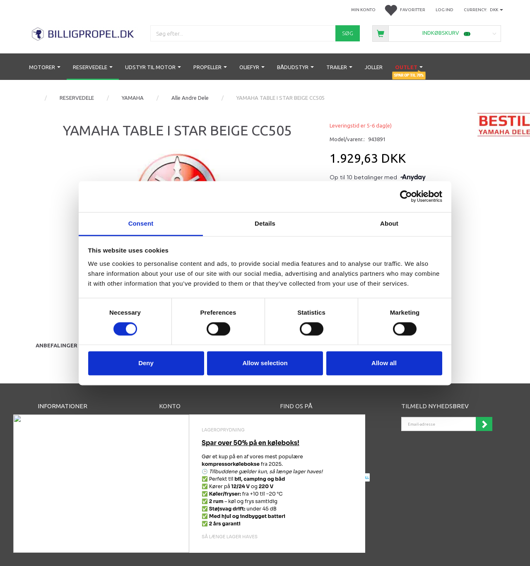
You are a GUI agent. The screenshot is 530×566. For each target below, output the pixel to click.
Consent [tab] (141, 223)
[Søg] (347, 33)
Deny (146, 363)
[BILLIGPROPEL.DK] (83, 33)
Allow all (384, 363)
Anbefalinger (56, 345)
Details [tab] (265, 223)
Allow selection (264, 363)
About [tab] (389, 223)
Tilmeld (484, 424)
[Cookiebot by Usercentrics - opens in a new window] (406, 196)
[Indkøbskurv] (437, 33)
